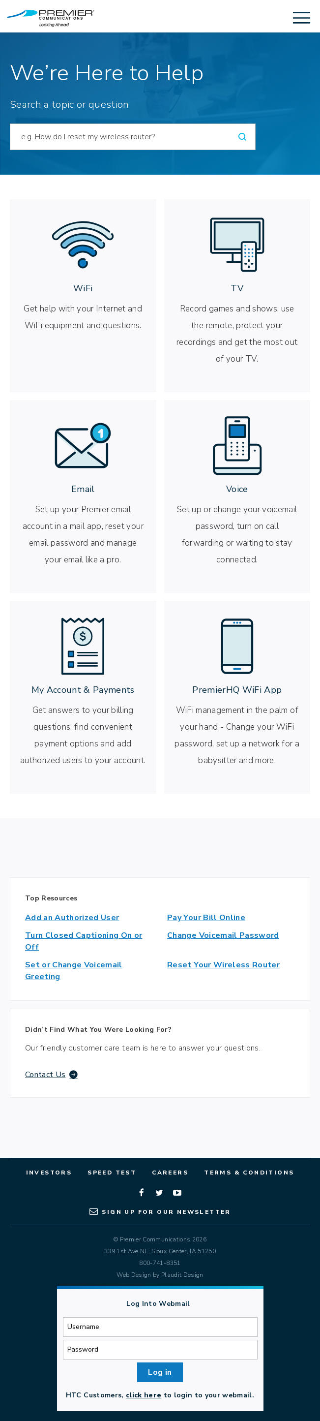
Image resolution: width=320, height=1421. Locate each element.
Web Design (133, 1275)
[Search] (242, 137)
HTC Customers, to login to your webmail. (160, 1395)
